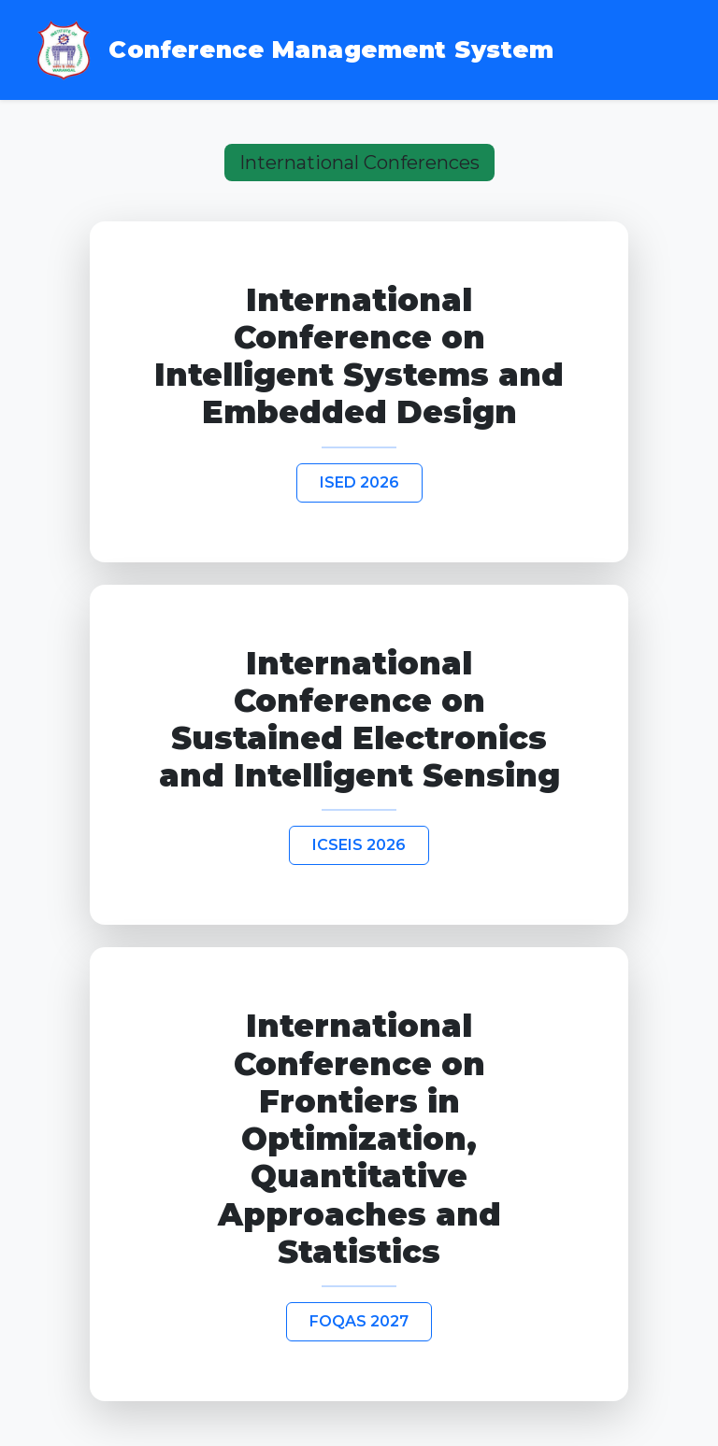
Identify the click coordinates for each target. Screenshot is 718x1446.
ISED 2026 (359, 482)
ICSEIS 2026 (359, 845)
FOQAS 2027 (359, 1321)
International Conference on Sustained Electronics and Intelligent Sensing (359, 720)
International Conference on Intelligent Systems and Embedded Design (359, 356)
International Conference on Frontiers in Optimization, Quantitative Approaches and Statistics (359, 1138)
